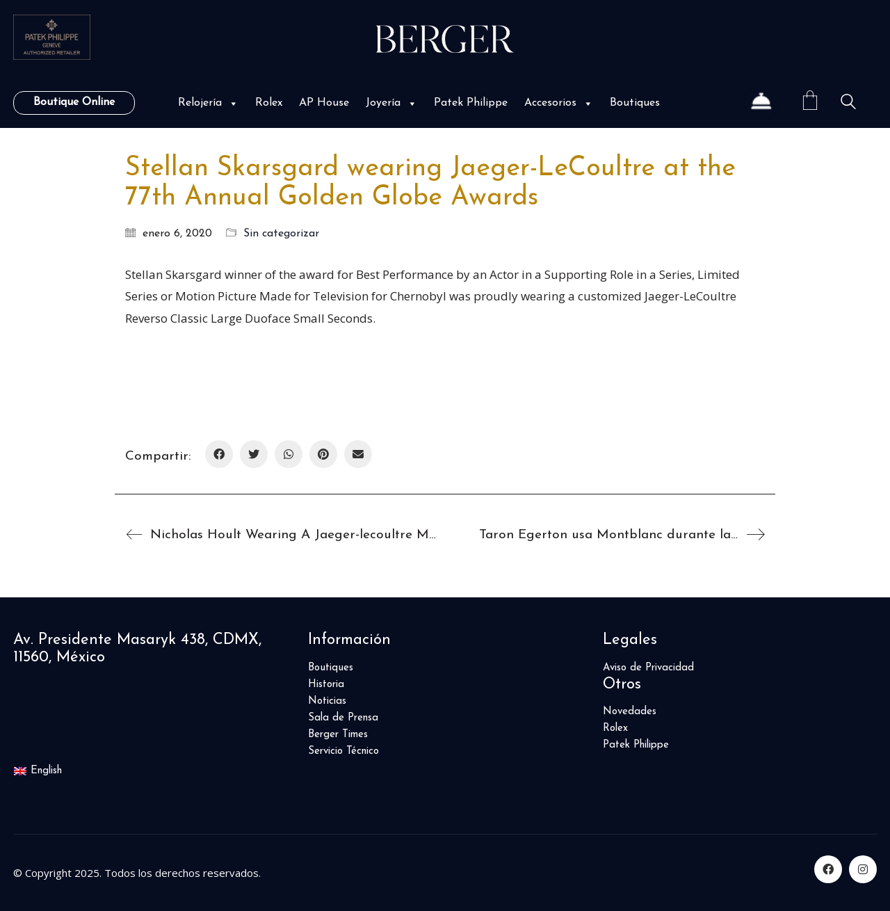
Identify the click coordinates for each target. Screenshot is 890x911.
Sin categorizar (281, 233)
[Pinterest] (323, 454)
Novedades (629, 712)
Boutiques (635, 102)
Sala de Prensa (343, 718)
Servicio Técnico (343, 751)
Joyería (391, 103)
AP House (324, 102)
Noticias (327, 701)
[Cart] (810, 102)
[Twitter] (254, 454)
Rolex (268, 102)
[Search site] (848, 104)
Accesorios (558, 103)
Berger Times (338, 734)
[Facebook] (219, 454)
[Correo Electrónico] (358, 454)
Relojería (208, 103)
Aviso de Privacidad (648, 668)
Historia (326, 684)
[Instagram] (863, 869)
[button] (232, 103)
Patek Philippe (471, 102)
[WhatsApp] (288, 454)
